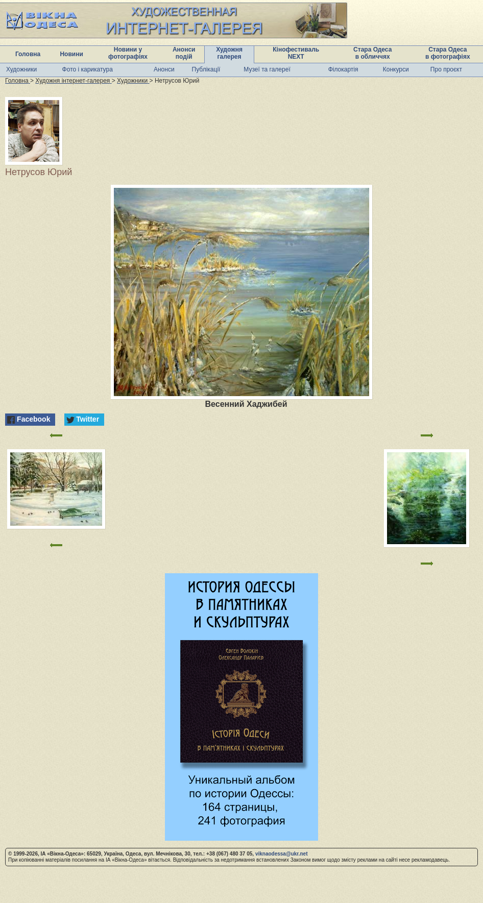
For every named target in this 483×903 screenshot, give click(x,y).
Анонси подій (184, 53)
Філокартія (343, 69)
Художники (21, 69)
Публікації (206, 69)
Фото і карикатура (87, 69)
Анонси (164, 69)
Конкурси (396, 69)
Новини (71, 54)
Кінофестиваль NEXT (296, 53)
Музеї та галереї (267, 69)
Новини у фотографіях (128, 53)
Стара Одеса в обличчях (372, 53)
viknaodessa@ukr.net (281, 854)
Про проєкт (446, 69)
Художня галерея (229, 53)
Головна (27, 54)
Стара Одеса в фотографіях (447, 53)
